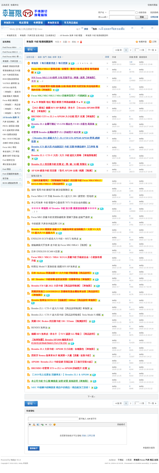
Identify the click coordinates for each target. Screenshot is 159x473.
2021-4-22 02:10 (145, 303)
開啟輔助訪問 (145, 5)
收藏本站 (15, 5)
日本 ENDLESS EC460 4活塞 (45, 251)
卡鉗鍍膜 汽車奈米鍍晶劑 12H (46, 223)
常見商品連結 (71, 22)
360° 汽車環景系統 (11, 75)
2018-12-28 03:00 (146, 369)
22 (130, 209)
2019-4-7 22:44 (145, 363)
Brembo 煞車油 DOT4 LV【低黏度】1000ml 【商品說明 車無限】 (64, 300)
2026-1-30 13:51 (145, 183)
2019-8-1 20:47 (145, 165)
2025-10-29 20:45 (146, 191)
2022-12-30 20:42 (146, 268)
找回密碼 (154, 12)
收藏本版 (143, 42)
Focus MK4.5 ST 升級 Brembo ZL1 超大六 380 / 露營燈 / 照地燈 (62, 196)
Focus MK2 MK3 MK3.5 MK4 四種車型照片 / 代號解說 (59, 95)
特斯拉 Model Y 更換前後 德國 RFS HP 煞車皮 (54, 266)
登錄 (84, 435)
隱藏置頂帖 (107, 63)
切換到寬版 (153, 5)
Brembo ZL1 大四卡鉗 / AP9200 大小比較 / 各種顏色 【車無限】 (63, 349)
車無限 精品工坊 (2, 35)
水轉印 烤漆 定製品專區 (11, 143)
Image (38, 424)
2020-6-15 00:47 (145, 335)
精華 (55, 57)
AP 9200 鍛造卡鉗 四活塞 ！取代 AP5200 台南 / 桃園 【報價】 (62, 170)
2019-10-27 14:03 (146, 350)
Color (34, 424)
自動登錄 (141, 12)
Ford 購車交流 (9, 160)
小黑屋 (129, 460)
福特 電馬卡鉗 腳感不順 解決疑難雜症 (50, 190)
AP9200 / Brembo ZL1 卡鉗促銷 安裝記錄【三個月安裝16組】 (62, 362)
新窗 (107, 57)
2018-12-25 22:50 (146, 376)
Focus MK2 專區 (9, 147)
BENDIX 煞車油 (39, 327)
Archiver (112, 460)
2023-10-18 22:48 (146, 72)
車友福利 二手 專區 (11, 151)
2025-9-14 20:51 (145, 197)
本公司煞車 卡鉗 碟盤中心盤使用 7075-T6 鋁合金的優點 (59, 202)
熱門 (45, 57)
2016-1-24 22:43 (145, 103)
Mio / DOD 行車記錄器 (11, 139)
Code (50, 424)
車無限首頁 (53, 22)
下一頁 (151, 50)
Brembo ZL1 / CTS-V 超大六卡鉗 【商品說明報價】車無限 (60, 308)
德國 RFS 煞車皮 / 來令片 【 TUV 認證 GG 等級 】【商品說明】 (63, 334)
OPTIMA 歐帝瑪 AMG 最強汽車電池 (11, 88)
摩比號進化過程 (9, 164)
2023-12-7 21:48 (145, 240)
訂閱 (154, 42)
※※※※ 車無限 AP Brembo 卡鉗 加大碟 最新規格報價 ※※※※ (64, 208)
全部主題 (30, 57)
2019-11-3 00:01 (145, 119)
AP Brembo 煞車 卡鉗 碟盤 (71, 35)
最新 (40, 57)
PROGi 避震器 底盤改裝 (11, 126)
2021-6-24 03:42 (145, 89)
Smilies (54, 424)
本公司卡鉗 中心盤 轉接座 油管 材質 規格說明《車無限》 (60, 381)
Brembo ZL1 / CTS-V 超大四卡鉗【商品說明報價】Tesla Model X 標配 (66, 315)
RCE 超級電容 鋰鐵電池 (11, 130)
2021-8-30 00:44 (145, 294)
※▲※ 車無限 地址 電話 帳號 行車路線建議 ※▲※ (57, 102)
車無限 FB (9, 22)
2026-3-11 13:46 (145, 64)
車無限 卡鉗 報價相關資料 (39, 42)
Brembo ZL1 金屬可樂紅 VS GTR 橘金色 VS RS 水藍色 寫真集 (62, 124)
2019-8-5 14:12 (145, 357)
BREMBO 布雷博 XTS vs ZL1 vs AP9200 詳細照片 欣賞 (59, 368)
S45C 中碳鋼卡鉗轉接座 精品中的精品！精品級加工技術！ (60, 387)
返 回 (119, 50)
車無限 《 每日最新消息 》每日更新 (49, 63)
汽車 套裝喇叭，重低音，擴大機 (11, 122)
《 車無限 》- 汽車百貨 (11, 109)
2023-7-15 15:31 (145, 253)
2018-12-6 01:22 (145, 389)
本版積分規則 (149, 448)
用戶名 (101, 12)
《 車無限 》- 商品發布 (11, 105)
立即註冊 (154, 17)
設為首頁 (5, 5)
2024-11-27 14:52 (146, 204)
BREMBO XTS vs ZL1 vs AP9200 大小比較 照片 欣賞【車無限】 (63, 116)
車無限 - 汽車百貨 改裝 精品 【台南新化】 (38, 35)
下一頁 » (91, 396)
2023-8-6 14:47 (145, 81)
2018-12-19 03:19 (146, 382)
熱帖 (50, 57)
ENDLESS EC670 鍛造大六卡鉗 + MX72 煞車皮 (55, 238)
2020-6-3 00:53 (145, 343)
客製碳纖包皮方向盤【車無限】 (11, 71)
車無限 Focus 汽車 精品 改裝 (146, 460)
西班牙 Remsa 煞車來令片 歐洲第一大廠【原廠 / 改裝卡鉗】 (61, 355)
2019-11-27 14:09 (146, 111)
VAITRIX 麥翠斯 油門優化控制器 (11, 83)
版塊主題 (35, 176)
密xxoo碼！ (103, 17)
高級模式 (121, 424)
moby (114, 62)
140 (130, 62)
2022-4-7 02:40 (145, 287)
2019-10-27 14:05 (146, 126)
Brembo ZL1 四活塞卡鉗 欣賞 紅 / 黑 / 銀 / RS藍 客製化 (59, 164)
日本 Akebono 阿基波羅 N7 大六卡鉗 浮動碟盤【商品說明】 (61, 273)
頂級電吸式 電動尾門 (11, 96)
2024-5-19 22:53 (145, 218)
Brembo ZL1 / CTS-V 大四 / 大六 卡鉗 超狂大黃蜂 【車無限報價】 (64, 155)
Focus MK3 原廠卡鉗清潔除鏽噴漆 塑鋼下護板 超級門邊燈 (60, 217)
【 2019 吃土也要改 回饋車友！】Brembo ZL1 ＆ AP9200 (60, 374)
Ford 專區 (7, 169)
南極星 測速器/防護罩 (11, 66)
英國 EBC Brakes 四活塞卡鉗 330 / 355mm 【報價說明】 (59, 321)
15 (91, 63)
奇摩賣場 (38, 22)
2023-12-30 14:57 (146, 232)
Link (42, 424)
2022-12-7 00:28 (145, 274)
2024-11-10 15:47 (146, 211)
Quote (46, 424)
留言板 (6, 178)
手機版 (121, 460)
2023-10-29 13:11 (146, 246)
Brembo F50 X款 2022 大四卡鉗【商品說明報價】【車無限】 (62, 286)
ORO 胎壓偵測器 (10, 134)
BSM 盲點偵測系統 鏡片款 (11, 79)
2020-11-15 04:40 (146, 322)
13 (130, 78)
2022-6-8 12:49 (145, 280)
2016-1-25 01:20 (145, 97)
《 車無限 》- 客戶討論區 (11, 113)
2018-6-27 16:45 (145, 172)
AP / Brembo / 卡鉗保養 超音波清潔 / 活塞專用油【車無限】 (61, 279)
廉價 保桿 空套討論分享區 (11, 156)
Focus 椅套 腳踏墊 (10, 100)
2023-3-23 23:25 (145, 260)
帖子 (78, 29)
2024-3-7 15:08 (145, 225)
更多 (59, 57)
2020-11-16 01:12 (146, 316)
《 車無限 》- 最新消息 (11, 92)
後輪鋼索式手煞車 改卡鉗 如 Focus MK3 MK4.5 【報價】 (59, 245)
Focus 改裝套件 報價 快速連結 (112, 29)
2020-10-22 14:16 (146, 329)
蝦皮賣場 (23, 22)
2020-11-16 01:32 (146, 309)
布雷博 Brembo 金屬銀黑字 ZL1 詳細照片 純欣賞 (56, 132)
